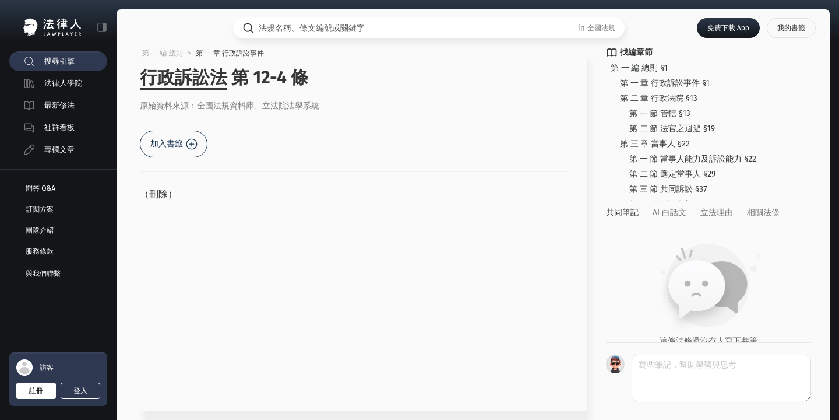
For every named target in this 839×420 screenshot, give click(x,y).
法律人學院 (63, 83)
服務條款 (40, 251)
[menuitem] (58, 61)
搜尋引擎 (59, 61)
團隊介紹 (40, 230)
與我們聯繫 (43, 274)
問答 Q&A (40, 188)
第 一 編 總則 (162, 53)
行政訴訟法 (183, 77)
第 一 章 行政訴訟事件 (230, 53)
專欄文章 (59, 149)
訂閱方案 (40, 209)
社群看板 (59, 127)
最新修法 (59, 105)
